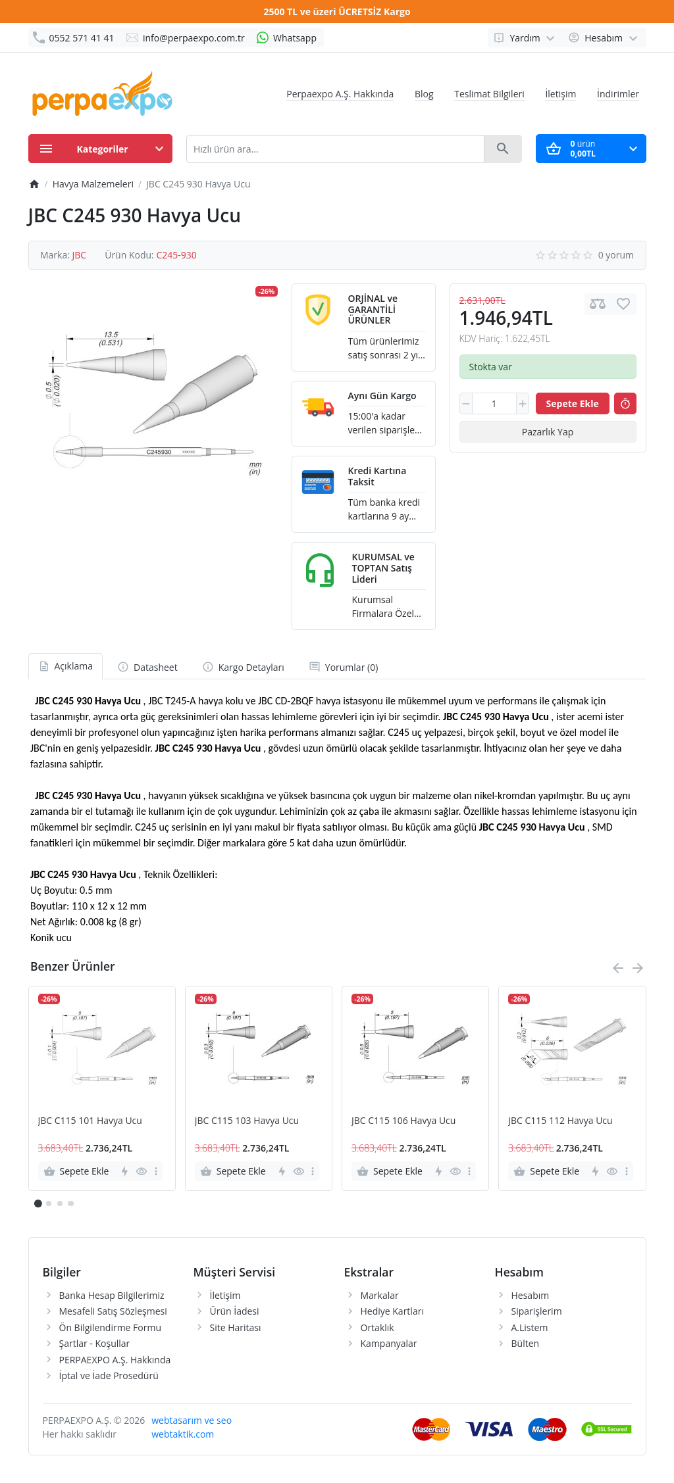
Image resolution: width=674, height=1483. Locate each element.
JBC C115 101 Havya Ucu (90, 1121)
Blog (424, 93)
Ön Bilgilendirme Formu (110, 1327)
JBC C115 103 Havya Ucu (247, 1121)
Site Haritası (235, 1327)
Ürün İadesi (234, 1311)
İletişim (560, 93)
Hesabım (530, 1295)
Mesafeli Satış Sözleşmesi (113, 1311)
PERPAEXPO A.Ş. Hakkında (115, 1359)
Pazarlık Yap (548, 431)
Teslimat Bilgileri (489, 93)
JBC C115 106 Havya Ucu (403, 1121)
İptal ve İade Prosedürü (109, 1375)
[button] (48, 1203)
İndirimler (618, 93)
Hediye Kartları (392, 1311)
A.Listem (529, 1327)
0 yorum (616, 255)
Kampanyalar (389, 1343)
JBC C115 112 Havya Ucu (560, 1121)
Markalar (380, 1295)
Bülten (525, 1343)
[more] (156, 1171)
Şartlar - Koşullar (94, 1343)
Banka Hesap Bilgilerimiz (112, 1295)
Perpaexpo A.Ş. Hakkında (340, 93)
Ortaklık (377, 1327)
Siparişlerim (536, 1311)
